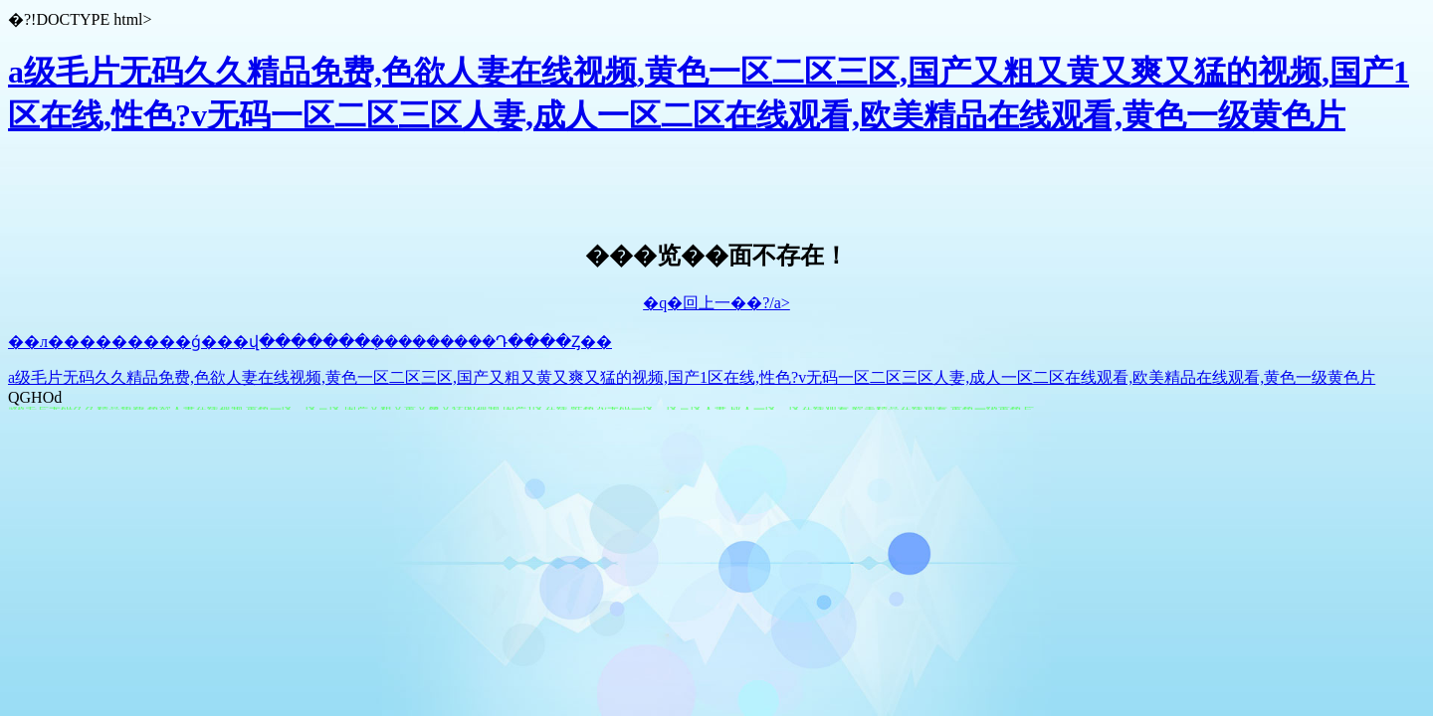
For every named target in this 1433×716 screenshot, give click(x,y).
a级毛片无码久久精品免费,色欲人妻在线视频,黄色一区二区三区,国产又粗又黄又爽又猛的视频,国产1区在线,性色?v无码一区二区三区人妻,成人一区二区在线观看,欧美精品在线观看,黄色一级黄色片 (691, 377)
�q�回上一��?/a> (716, 302)
